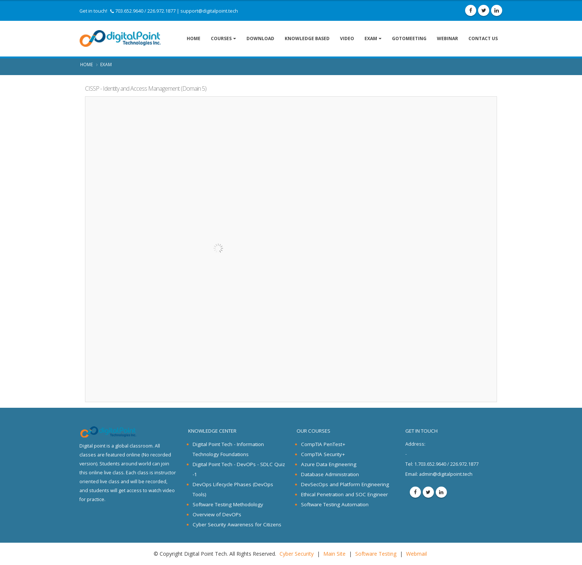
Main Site (334, 553)
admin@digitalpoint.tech (446, 474)
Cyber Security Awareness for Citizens (237, 524)
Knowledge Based (307, 38)
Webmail (416, 553)
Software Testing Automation (335, 504)
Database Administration (330, 474)
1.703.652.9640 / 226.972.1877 (441, 464)
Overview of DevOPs (217, 514)
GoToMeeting (409, 38)
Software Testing (375, 553)
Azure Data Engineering (328, 464)
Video (347, 38)
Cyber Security (296, 553)
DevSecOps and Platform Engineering (345, 484)
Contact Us (483, 38)
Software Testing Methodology (228, 504)
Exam (370, 38)
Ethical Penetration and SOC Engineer (344, 494)
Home (193, 38)
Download (260, 38)
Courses (221, 38)
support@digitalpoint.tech (209, 11)
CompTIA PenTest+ (323, 444)
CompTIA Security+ (323, 454)
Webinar (447, 38)
